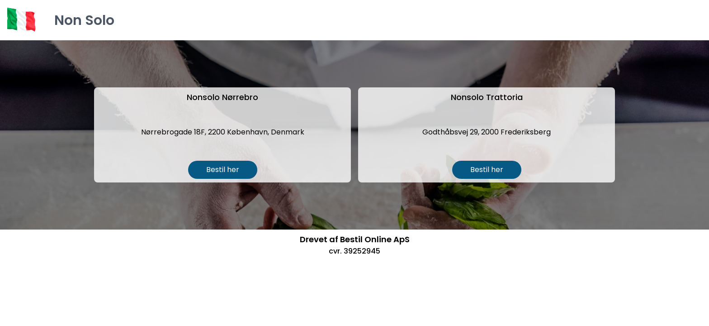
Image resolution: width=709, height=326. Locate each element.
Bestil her (222, 169)
